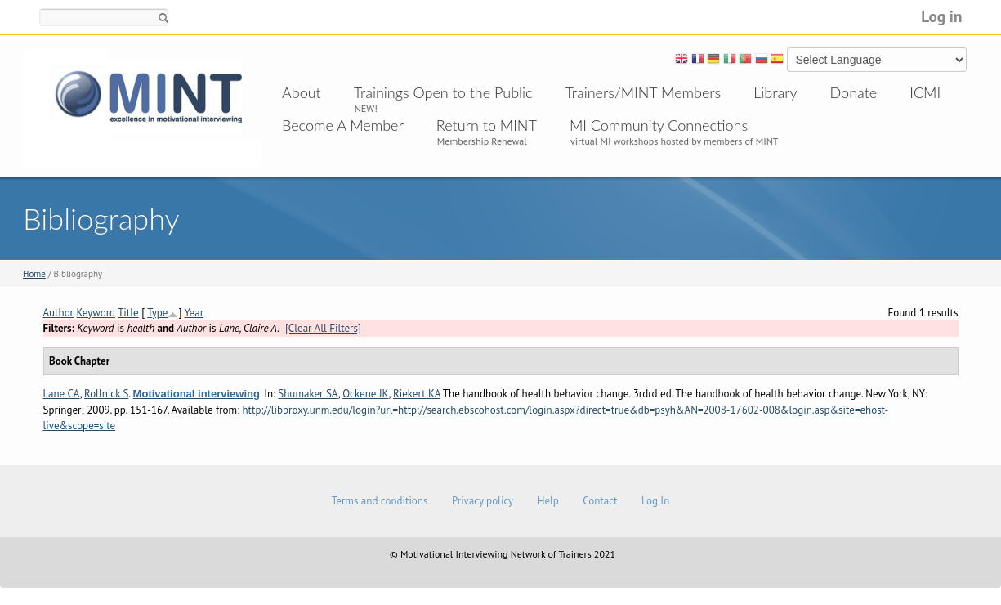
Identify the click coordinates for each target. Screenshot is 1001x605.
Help (548, 501)
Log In (655, 501)
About (301, 92)
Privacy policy (482, 501)
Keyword (96, 313)
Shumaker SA (307, 394)
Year (193, 313)
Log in (941, 16)
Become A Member (343, 125)
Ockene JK (365, 394)
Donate (854, 92)
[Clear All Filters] (323, 328)
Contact (600, 501)
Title (128, 313)
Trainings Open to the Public (443, 92)
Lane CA (61, 394)
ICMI (925, 92)
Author (58, 313)
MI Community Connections (659, 125)
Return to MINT (486, 125)
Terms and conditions (380, 501)
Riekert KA (416, 394)
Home (34, 274)
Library (775, 92)
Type (157, 313)
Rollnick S (106, 394)
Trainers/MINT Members (643, 92)
